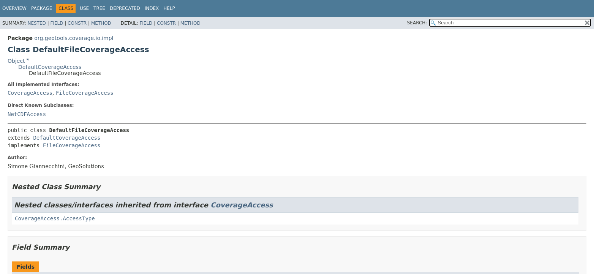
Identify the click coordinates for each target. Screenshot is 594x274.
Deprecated (125, 8)
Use (84, 8)
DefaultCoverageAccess (49, 67)
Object (16, 61)
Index (152, 8)
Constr (77, 23)
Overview (14, 8)
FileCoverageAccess (85, 93)
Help (169, 8)
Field (56, 23)
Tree (99, 8)
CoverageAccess (30, 93)
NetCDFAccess (27, 114)
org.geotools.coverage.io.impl (73, 38)
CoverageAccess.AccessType (55, 218)
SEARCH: (417, 22)
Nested (36, 23)
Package (41, 8)
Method (101, 23)
